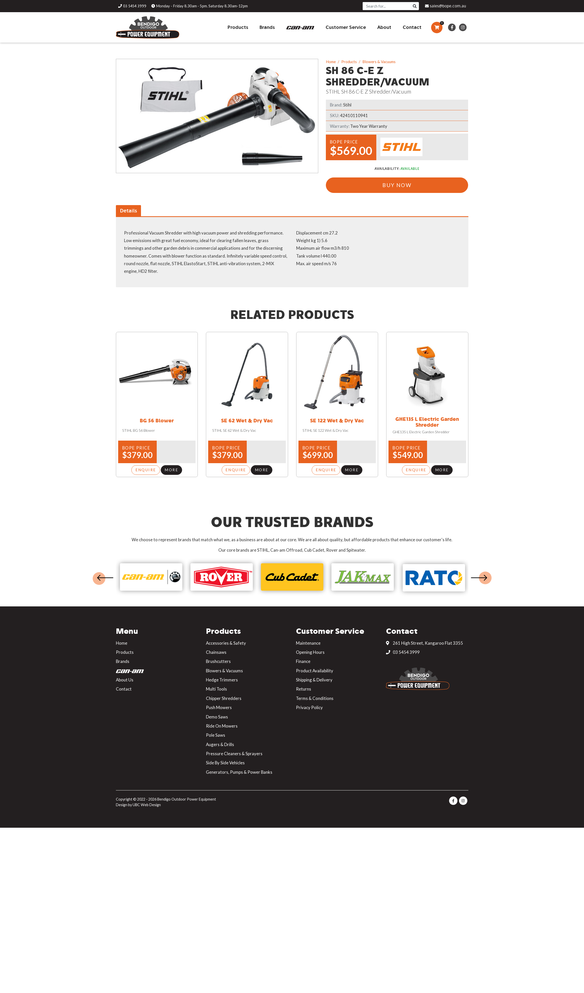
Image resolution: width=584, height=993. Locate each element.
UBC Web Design (147, 804)
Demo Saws (217, 716)
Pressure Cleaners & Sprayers (234, 753)
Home (331, 61)
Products (349, 61)
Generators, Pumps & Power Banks (239, 771)
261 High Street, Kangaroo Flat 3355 (424, 642)
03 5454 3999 (403, 652)
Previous (105, 578)
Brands (122, 661)
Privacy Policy (309, 707)
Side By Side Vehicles (225, 762)
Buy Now (397, 185)
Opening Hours (310, 652)
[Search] (387, 6)
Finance (303, 661)
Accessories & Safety (226, 642)
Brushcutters (218, 661)
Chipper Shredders (223, 698)
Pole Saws (215, 735)
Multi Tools (216, 689)
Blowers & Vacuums (379, 61)
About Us (124, 679)
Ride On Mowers (222, 726)
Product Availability (314, 670)
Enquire (145, 470)
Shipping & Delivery (314, 679)
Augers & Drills (220, 744)
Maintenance (308, 642)
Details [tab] (128, 211)
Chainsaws (216, 652)
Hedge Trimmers (222, 679)
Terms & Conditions (314, 698)
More (171, 470)
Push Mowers (219, 707)
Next (479, 578)
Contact (124, 689)
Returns (303, 689)
